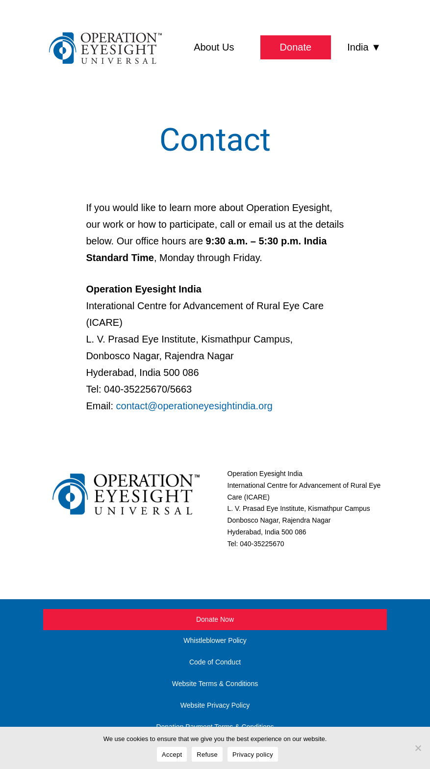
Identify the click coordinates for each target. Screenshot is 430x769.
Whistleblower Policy (214, 640)
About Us (214, 47)
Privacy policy (252, 754)
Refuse (207, 754)
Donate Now (215, 619)
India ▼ (364, 47)
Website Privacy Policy (215, 705)
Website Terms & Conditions (215, 684)
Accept (172, 754)
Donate (296, 47)
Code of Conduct (215, 662)
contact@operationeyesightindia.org (194, 405)
